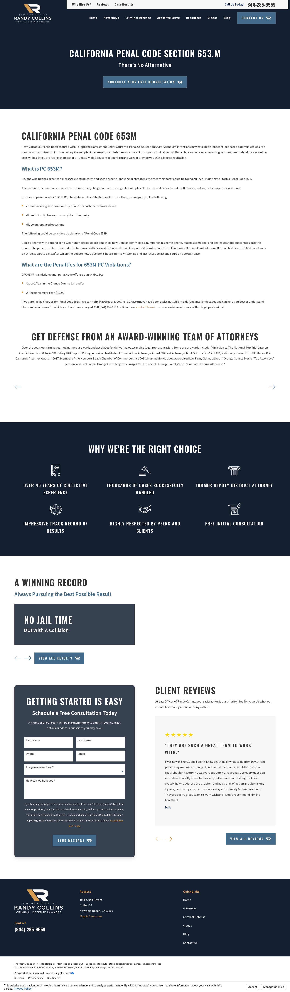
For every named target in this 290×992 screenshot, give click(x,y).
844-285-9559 (261, 4)
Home (187, 933)
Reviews (103, 4)
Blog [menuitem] (227, 18)
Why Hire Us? (81, 4)
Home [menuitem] (93, 18)
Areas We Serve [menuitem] (168, 18)
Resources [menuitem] (194, 18)
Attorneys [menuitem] (111, 18)
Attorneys (189, 942)
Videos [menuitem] (213, 18)
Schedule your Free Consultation (145, 82)
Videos (187, 959)
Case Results (124, 4)
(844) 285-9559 (29, 963)
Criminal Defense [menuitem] (138, 18)
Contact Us (256, 18)
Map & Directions (91, 950)
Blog (186, 968)
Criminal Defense (194, 951)
